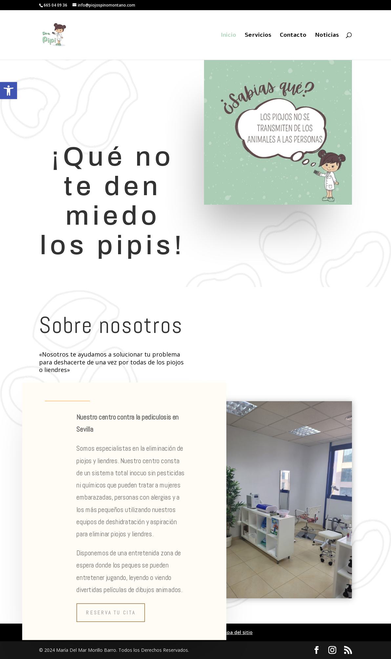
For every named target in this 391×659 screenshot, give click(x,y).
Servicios (258, 35)
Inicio (228, 35)
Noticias (327, 35)
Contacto (293, 35)
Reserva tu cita (110, 612)
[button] (8, 90)
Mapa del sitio (236, 632)
